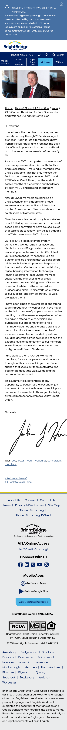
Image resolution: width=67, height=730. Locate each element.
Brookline (48, 652)
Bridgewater (29, 652)
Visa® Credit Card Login (33, 549)
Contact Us (47, 500)
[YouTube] (39, 564)
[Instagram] (46, 564)
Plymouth (24, 672)
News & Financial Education (32, 108)
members (11, 464)
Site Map (54, 505)
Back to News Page (18, 482)
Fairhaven (45, 657)
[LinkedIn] (27, 564)
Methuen (30, 667)
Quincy (40, 672)
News (55, 108)
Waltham (45, 677)
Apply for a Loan (32, 62)
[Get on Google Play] (33, 591)
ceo (14, 460)
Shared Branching (31, 510)
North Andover (51, 667)
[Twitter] (33, 564)
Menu (60, 62)
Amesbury (9, 652)
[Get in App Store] (33, 583)
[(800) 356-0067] (39, 54)
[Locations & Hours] (46, 54)
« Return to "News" (16, 478)
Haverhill (24, 662)
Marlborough (11, 667)
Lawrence (41, 662)
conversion (54, 460)
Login (45, 62)
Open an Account (19, 62)
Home (9, 108)
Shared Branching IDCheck (33, 515)
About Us (14, 500)
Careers (30, 500)
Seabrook (8, 677)
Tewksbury (27, 677)
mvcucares (39, 460)
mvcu (28, 460)
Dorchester (25, 657)
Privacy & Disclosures (29, 505)
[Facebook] (20, 564)
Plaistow (8, 672)
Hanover (8, 662)
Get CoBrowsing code (33, 602)
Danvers (8, 657)
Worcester (9, 682)
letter (20, 460)
